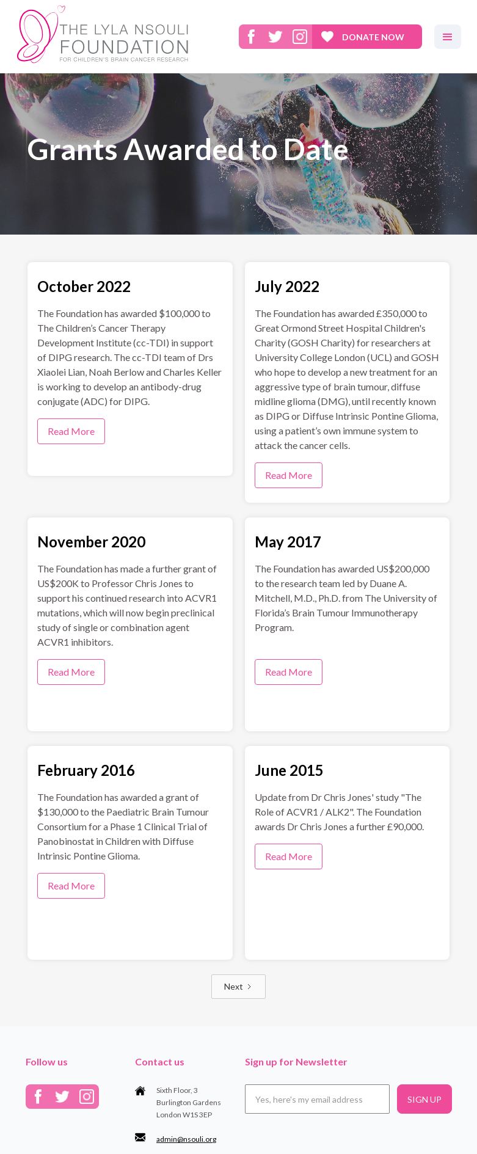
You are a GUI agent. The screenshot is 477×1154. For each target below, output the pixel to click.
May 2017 (288, 541)
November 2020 (91, 541)
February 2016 (86, 770)
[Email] (317, 1099)
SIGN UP (424, 1099)
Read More (71, 431)
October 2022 (84, 286)
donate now (373, 37)
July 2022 (287, 286)
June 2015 (289, 770)
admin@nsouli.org (186, 1139)
